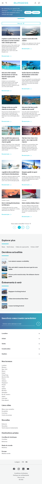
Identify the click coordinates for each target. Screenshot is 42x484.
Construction (21, 349)
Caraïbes (4, 439)
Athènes (4, 381)
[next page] (27, 227)
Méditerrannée (6, 453)
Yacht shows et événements (10, 428)
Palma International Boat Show (15, 298)
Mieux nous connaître (8, 409)
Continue (36, 12)
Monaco (4, 367)
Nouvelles (4, 426)
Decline (28, 12)
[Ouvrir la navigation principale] (2, 3)
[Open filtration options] (21, 23)
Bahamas (4, 441)
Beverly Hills (5, 377)
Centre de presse (7, 415)
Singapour (5, 382)
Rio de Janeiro (6, 394)
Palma (4, 379)
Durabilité (5, 411)
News (3, 247)
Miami (3, 371)
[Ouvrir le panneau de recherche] (6, 3)
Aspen (3, 396)
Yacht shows (10, 247)
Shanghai (4, 392)
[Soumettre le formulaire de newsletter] (38, 324)
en (23, 462)
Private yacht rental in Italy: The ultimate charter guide (20, 275)
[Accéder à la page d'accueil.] (21, 3)
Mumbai (4, 390)
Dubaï (3, 373)
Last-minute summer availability (15, 261)
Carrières (4, 413)
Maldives (4, 447)
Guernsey (4, 398)
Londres (4, 365)
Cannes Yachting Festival (13, 306)
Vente (21, 343)
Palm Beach (5, 400)
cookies (10, 10)
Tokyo (3, 386)
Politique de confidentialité (21, 475)
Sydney (4, 388)
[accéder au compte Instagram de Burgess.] (19, 469)
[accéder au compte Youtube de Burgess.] (28, 469)
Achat (21, 338)
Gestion (21, 354)
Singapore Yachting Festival (14, 291)
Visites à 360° (35, 247)
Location (21, 333)
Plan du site (21, 477)
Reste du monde (7, 445)
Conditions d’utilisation (21, 473)
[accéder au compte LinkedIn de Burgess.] (23, 469)
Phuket (4, 384)
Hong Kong (5, 375)
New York (4, 369)
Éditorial (4, 424)
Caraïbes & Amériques (9, 437)
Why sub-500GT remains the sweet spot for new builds (20, 268)
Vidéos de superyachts (22, 247)
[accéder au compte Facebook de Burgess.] (14, 469)
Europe (4, 451)
